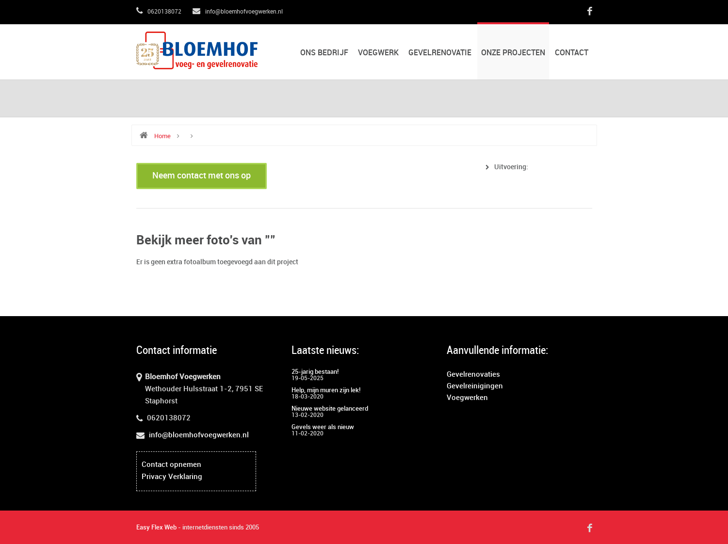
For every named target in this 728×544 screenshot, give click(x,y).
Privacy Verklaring (172, 477)
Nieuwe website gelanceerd (329, 408)
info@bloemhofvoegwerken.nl (238, 12)
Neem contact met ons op (201, 175)
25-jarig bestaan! (315, 371)
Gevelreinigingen (475, 386)
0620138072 (158, 12)
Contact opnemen (171, 465)
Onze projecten (513, 53)
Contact (571, 53)
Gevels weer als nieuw (322, 427)
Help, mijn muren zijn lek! (325, 390)
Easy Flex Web (156, 527)
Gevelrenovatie (439, 53)
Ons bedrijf (324, 53)
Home (162, 136)
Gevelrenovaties (473, 375)
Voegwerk (378, 53)
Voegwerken (467, 398)
